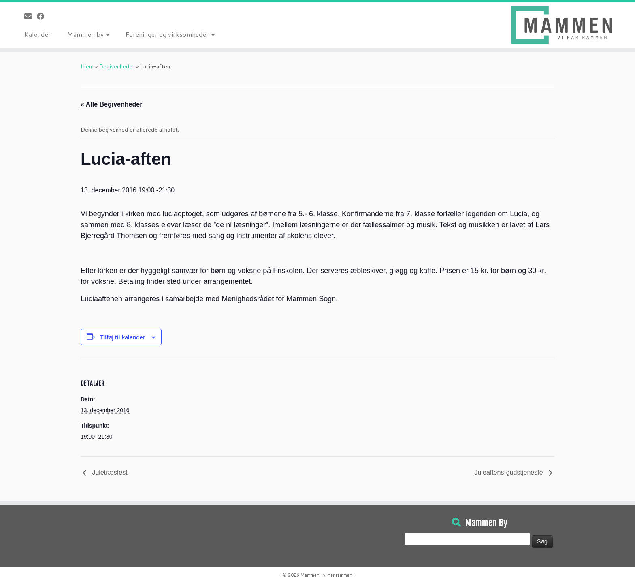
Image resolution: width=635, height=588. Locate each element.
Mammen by (88, 34)
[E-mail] (30, 16)
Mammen (310, 575)
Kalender (37, 34)
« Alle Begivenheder (111, 104)
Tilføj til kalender (122, 337)
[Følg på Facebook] (43, 16)
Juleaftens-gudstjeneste (510, 472)
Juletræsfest (109, 472)
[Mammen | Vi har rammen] (561, 25)
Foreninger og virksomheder (170, 34)
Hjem (87, 66)
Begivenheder (116, 66)
